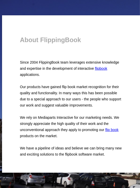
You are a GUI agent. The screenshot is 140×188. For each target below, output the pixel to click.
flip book (112, 130)
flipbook (101, 68)
